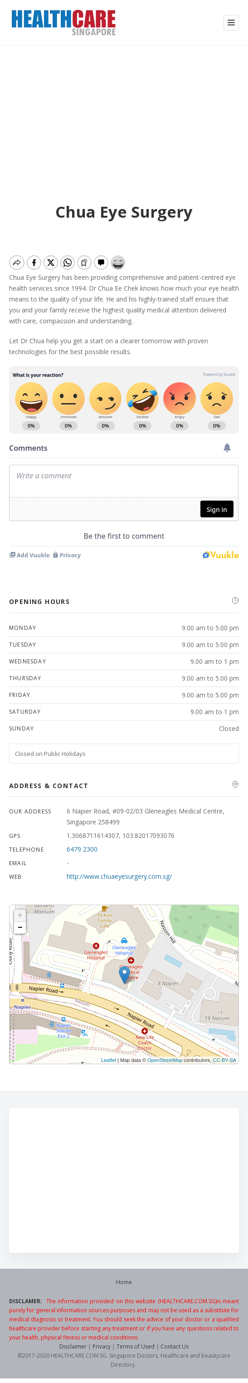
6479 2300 (82, 849)
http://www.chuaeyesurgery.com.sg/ (119, 876)
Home (124, 1282)
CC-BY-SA (224, 1060)
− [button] (20, 927)
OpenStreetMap (165, 1060)
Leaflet (108, 1060)
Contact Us (174, 1346)
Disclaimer (73, 1346)
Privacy (101, 1346)
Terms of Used (136, 1346)
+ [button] (20, 915)
